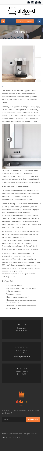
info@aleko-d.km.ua (24, 357)
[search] (39, 21)
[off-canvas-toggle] (3, 21)
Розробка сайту (7, 437)
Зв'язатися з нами (25, 21)
